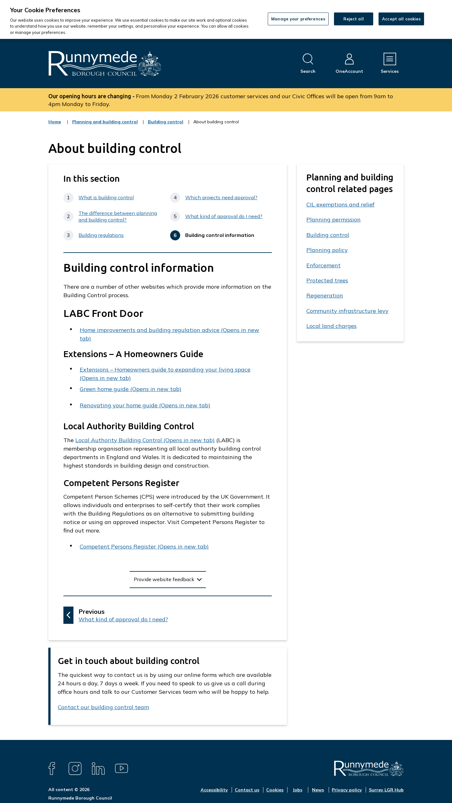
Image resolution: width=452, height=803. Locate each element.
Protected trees (327, 280)
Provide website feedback (164, 579)
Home (54, 122)
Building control (165, 126)
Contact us (247, 790)
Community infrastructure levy (347, 310)
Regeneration (324, 295)
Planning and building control (105, 126)
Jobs (297, 790)
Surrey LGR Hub (386, 790)
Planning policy (327, 250)
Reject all (353, 18)
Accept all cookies (401, 18)
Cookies (274, 790)
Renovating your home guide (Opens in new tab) (145, 405)
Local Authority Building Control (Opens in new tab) (145, 440)
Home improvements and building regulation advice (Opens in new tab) (169, 334)
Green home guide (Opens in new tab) (130, 389)
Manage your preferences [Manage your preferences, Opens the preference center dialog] (298, 18)
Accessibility (214, 790)
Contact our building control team (103, 707)
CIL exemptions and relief (340, 204)
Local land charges (331, 325)
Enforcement (323, 265)
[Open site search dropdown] (308, 63)
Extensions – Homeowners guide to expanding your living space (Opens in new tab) (165, 374)
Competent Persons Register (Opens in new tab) (144, 546)
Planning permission (333, 219)
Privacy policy (347, 790)
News (318, 790)
